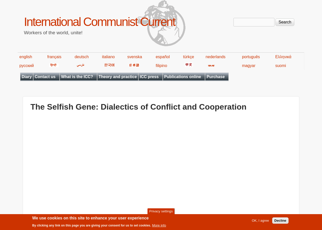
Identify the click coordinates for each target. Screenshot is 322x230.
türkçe (188, 57)
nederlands (215, 57)
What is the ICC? (77, 77)
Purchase (216, 77)
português (251, 57)
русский (26, 65)
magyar (248, 65)
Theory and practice (118, 77)
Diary (27, 77)
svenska (134, 57)
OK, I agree (260, 220)
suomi (280, 65)
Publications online (182, 77)
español (163, 57)
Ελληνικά (283, 57)
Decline (280, 220)
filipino (161, 65)
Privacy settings (161, 211)
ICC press (149, 77)
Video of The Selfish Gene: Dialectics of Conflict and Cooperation (110, 162)
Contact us (45, 77)
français (54, 57)
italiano (108, 57)
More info (159, 225)
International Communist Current (99, 21)
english (25, 57)
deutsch (82, 57)
